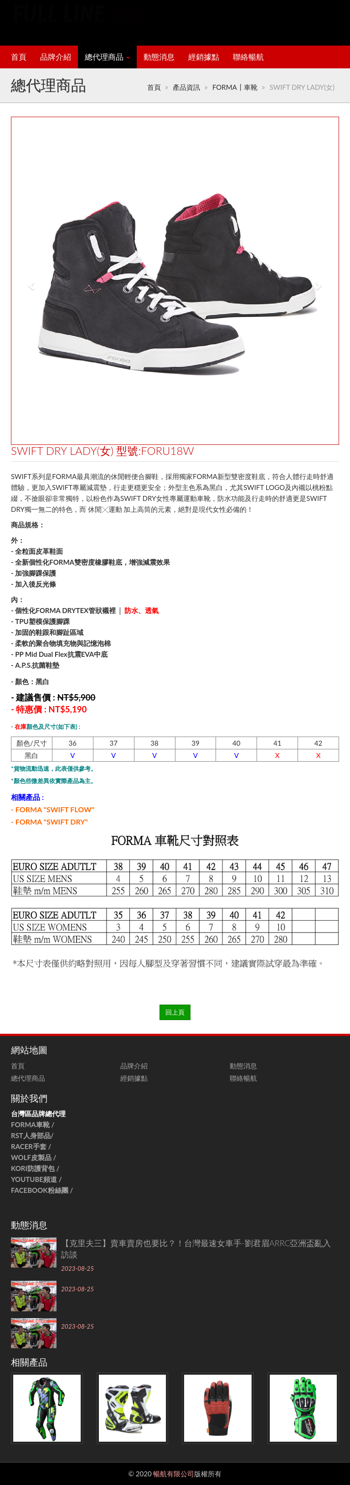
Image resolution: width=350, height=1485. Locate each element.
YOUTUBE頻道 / (36, 1179)
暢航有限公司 (173, 1474)
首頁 (18, 57)
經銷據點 (203, 57)
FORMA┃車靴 (234, 87)
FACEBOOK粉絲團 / (42, 1190)
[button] (27, 281)
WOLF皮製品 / (34, 1157)
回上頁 (175, 1012)
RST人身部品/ (33, 1135)
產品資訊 (186, 87)
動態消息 (159, 57)
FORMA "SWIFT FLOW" (54, 809)
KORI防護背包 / (35, 1168)
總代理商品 (107, 57)
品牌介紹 (55, 57)
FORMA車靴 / (32, 1124)
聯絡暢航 (248, 57)
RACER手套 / (31, 1146)
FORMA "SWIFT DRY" (51, 821)
